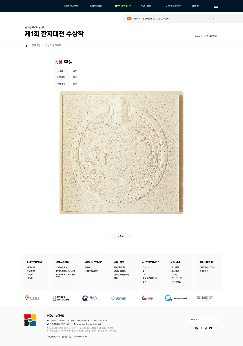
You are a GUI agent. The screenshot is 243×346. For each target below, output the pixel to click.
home (197, 36)
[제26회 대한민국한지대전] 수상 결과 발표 (151, 19)
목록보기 (121, 236)
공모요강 (36, 45)
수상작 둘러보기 (53, 45)
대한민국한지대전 (210, 36)
